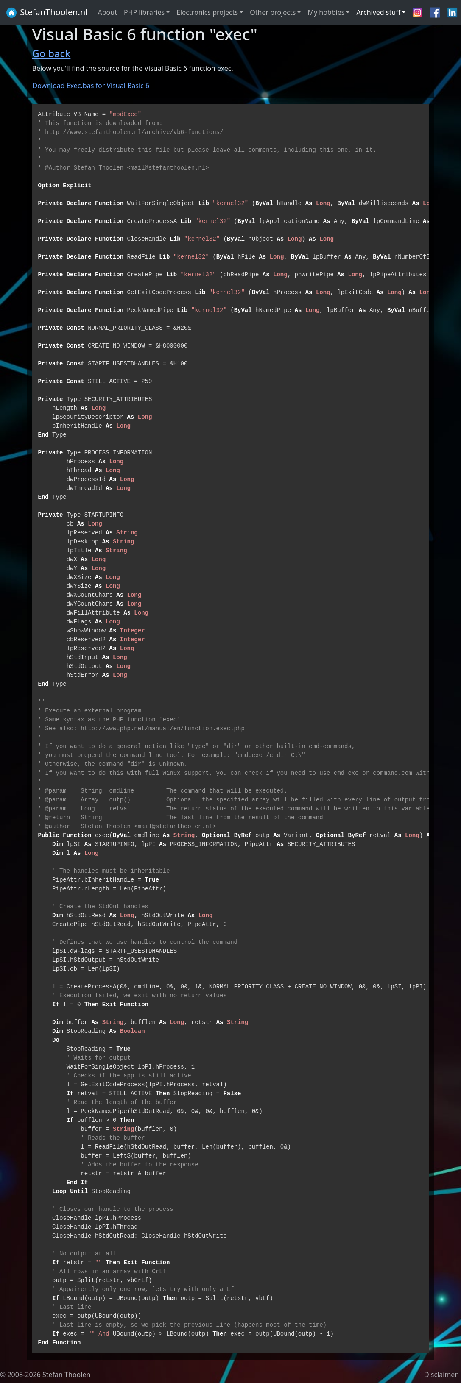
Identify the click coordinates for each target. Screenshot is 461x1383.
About (107, 12)
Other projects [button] (273, 12)
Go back (51, 53)
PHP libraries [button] (144, 12)
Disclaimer (441, 1374)
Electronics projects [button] (207, 12)
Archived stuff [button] (378, 12)
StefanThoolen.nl (46, 12)
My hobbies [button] (325, 12)
